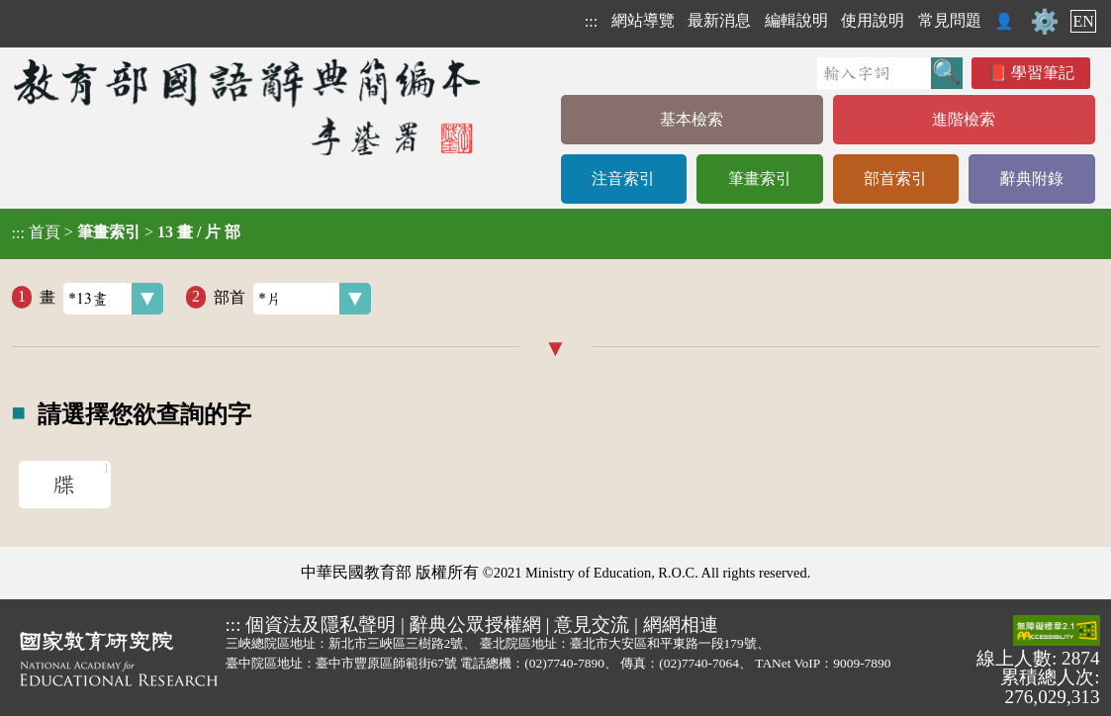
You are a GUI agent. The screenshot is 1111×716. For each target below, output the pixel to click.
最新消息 (719, 20)
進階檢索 (963, 119)
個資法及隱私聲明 (320, 624)
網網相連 (680, 624)
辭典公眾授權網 (475, 624)
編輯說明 (796, 20)
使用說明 (872, 20)
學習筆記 (1042, 72)
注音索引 (623, 178)
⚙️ (1045, 22)
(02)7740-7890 (564, 663)
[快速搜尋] (874, 73)
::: (591, 21)
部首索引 (895, 178)
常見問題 (949, 20)
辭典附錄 (1032, 178)
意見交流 (591, 624)
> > (126, 232)
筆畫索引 (759, 178)
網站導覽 (643, 20)
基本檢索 (691, 119)
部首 (292, 298)
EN (1082, 21)
